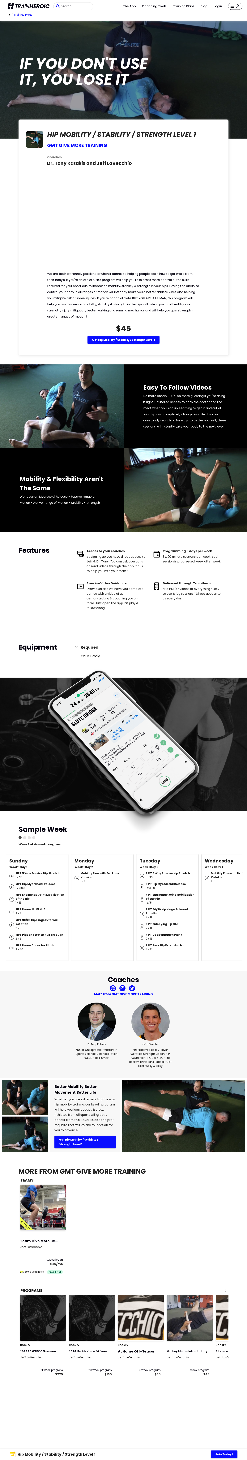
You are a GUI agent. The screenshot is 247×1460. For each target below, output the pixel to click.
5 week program (199, 1370)
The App (129, 6)
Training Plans (183, 6)
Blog (204, 6)
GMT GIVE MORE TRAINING (77, 145)
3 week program (150, 1370)
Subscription (54, 1260)
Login (218, 6)
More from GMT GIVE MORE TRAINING (123, 994)
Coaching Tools (154, 6)
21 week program (51, 1370)
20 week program (100, 1370)
